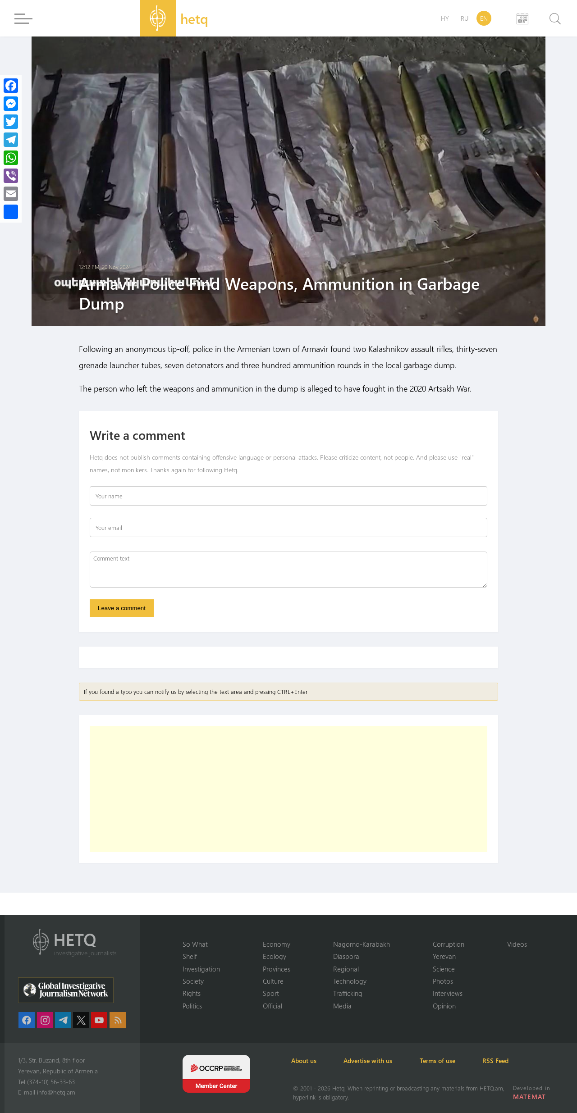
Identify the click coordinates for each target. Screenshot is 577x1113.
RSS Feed (502, 1060)
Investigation (201, 968)
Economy (276, 943)
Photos (443, 980)
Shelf (190, 956)
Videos (517, 943)
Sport (271, 993)
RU (464, 18)
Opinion (444, 1005)
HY (445, 18)
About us (305, 1060)
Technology (349, 980)
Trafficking (347, 993)
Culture (273, 980)
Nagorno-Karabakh (361, 943)
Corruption (448, 943)
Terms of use (442, 1060)
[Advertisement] (288, 789)
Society (193, 980)
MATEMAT (529, 1096)
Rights (192, 993)
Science (444, 968)
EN (484, 18)
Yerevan (444, 956)
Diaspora (346, 956)
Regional (346, 968)
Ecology (274, 956)
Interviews (448, 993)
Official (272, 1005)
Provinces (276, 968)
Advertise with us (371, 1060)
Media (342, 1005)
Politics (192, 1005)
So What (195, 943)
